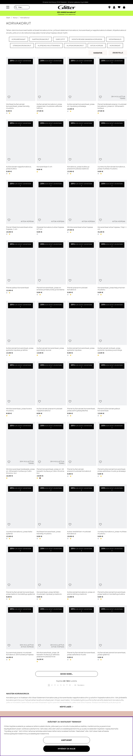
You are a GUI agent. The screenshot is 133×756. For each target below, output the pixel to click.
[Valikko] (8, 7)
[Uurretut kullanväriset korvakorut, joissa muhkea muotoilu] (112, 147)
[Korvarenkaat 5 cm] (51, 147)
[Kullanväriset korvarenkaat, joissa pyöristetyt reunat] (51, 329)
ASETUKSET (66, 740)
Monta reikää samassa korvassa (87, 39)
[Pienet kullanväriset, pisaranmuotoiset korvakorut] (81, 451)
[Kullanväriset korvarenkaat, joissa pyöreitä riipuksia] (81, 329)
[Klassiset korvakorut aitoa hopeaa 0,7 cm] (51, 208)
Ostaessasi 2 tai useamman (66, 14)
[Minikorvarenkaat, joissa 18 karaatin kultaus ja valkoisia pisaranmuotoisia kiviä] (51, 634)
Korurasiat (115, 46)
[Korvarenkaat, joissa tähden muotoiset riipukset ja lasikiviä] (51, 573)
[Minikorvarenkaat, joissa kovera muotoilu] (20, 389)
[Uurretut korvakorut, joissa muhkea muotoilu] (112, 512)
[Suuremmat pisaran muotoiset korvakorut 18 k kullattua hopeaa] (20, 634)
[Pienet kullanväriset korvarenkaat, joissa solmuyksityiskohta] (81, 389)
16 (75, 685)
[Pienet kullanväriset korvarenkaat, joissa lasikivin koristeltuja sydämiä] (20, 573)
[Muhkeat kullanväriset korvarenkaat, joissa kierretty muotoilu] (20, 86)
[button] (115, 7)
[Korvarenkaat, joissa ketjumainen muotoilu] (112, 268)
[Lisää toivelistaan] (9, 97)
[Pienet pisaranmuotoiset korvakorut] (81, 268)
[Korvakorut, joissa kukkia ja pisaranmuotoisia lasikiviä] (81, 147)
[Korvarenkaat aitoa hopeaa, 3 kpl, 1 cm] (112, 208)
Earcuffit (60, 39)
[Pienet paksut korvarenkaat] (20, 268)
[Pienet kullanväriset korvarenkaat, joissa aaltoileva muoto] (81, 634)
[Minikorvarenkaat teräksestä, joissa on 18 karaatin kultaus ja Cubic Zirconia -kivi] (20, 451)
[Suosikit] (120, 7)
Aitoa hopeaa (96, 46)
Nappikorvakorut (40, 39)
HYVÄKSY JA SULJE (66, 749)
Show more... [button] (66, 674)
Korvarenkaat (18, 39)
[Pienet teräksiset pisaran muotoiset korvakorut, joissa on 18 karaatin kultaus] (112, 86)
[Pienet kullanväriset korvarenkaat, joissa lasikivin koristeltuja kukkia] (112, 573)
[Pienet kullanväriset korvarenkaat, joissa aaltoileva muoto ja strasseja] (112, 451)
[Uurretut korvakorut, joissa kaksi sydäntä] (20, 512)
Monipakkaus (115, 39)
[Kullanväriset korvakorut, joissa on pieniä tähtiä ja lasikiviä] (81, 573)
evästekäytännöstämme (39, 734)
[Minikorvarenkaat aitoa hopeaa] (81, 208)
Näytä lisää (66, 707)
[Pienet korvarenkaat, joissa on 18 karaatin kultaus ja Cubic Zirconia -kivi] (51, 451)
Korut (15, 18)
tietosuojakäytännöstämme (15, 734)
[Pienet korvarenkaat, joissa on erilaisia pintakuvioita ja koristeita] (51, 268)
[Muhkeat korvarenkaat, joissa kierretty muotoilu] (51, 512)
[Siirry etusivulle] (67, 7)
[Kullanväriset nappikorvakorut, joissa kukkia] (20, 147)
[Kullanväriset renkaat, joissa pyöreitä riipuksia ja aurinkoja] (112, 329)
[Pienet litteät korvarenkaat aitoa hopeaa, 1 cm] (20, 208)
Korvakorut (24, 18)
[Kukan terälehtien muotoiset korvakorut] (81, 512)
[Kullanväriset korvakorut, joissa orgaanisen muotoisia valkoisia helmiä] (51, 86)
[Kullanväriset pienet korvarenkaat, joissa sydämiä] (112, 634)
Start (8, 18)
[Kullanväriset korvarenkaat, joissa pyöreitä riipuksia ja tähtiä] (20, 329)
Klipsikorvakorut (75, 46)
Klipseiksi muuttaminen (49, 46)
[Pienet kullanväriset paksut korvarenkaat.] (112, 389)
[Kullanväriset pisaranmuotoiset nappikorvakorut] (51, 389)
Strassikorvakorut (22, 46)
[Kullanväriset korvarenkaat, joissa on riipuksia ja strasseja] (81, 86)
